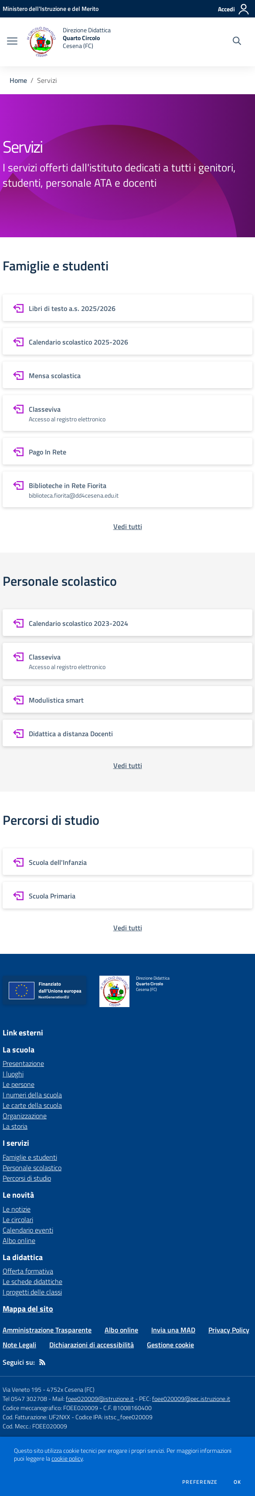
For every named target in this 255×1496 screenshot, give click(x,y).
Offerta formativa (28, 1271)
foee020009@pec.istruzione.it (191, 1398)
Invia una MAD (173, 1330)
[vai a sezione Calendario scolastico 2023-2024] (127, 622)
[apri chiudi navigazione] (12, 42)
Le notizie (17, 1209)
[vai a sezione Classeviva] (127, 413)
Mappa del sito (28, 1309)
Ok (237, 1482)
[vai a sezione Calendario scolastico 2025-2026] (127, 341)
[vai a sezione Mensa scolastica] (127, 375)
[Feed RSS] (42, 1362)
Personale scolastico (32, 1167)
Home (18, 80)
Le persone (18, 1084)
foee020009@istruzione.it (100, 1398)
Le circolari (18, 1219)
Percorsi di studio (27, 1178)
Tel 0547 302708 (25, 1398)
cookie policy (67, 1458)
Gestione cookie (170, 1344)
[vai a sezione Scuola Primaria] (127, 895)
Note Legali (19, 1344)
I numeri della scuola (32, 1095)
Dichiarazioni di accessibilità (91, 1344)
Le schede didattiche (32, 1281)
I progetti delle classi (32, 1292)
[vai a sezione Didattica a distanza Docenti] (127, 733)
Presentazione (23, 1063)
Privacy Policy (228, 1330)
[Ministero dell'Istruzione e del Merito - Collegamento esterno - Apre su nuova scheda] (51, 8)
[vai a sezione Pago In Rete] (127, 451)
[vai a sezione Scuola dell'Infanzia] (127, 861)
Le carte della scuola (32, 1105)
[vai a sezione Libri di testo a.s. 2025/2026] (127, 307)
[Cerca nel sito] (237, 42)
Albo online (19, 1240)
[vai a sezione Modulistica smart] (127, 699)
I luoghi (13, 1074)
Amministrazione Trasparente (47, 1330)
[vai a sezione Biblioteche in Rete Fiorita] (127, 489)
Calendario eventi (28, 1230)
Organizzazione (25, 1115)
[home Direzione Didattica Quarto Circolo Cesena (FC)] (68, 42)
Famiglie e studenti (30, 1157)
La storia (15, 1126)
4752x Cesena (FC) (71, 1389)
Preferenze (200, 1482)
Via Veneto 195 (22, 1389)
